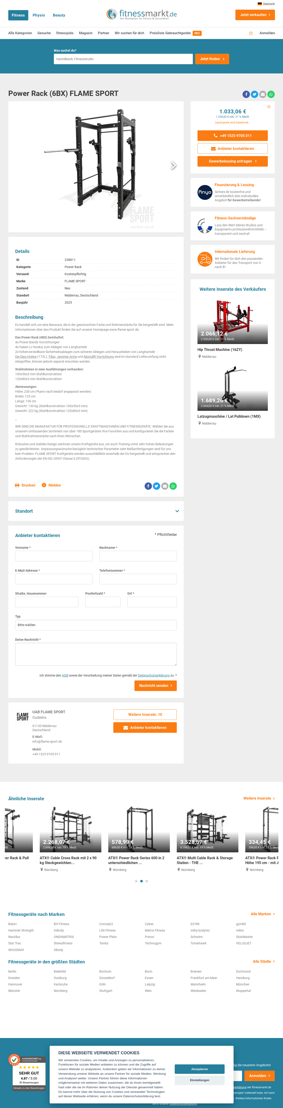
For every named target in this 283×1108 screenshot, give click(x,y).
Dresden (14, 978)
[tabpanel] (39, 839)
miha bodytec (200, 930)
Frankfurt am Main (204, 978)
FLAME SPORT (75, 281)
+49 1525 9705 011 (233, 135)
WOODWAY (16, 950)
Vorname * (23, 547)
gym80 (241, 924)
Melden (51, 485)
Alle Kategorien (20, 33)
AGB (65, 675)
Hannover (15, 984)
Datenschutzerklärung (154, 675)
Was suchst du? (65, 50)
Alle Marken (261, 914)
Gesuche (44, 33)
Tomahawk (198, 943)
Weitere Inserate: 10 (145, 714)
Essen (149, 978)
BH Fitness (61, 924)
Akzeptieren (199, 1069)
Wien (148, 991)
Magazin (85, 33)
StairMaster (244, 937)
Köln (102, 984)
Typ (17, 616)
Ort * (130, 593)
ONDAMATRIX (64, 937)
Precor (149, 937)
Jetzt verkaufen (253, 15)
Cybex (149, 924)
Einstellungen (199, 1080)
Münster (14, 991)
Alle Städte (262, 961)
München (242, 984)
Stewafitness (63, 943)
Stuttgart (105, 991)
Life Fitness (107, 930)
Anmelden (267, 33)
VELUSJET (243, 943)
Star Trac (14, 943)
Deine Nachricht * (28, 639)
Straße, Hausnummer (30, 593)
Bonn (148, 971)
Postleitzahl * (95, 593)
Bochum (105, 971)
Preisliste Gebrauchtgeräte (176, 33)
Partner (103, 33)
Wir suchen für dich (129, 33)
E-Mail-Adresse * (27, 570)
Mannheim (198, 984)
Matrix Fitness (155, 930)
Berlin (12, 971)
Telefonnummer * (112, 570)
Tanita (103, 943)
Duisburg (60, 978)
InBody (59, 930)
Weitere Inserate (257, 798)
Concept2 (106, 924)
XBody (58, 950)
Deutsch (266, 4)
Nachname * (108, 547)
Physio (39, 15)
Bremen (196, 971)
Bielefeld (60, 971)
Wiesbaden (198, 991)
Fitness (18, 15)
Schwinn (197, 937)
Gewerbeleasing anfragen (231, 161)
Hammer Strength (21, 930)
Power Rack (73, 267)
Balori (12, 924)
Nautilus (14, 937)
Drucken (25, 485)
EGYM (195, 924)
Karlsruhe (61, 984)
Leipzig (150, 984)
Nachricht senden (153, 685)
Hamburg (243, 978)
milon (240, 930)
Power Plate (108, 937)
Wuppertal (243, 991)
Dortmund (243, 971)
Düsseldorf (107, 978)
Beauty (59, 15)
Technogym (153, 943)
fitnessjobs (65, 33)
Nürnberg (60, 991)
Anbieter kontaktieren (145, 727)
